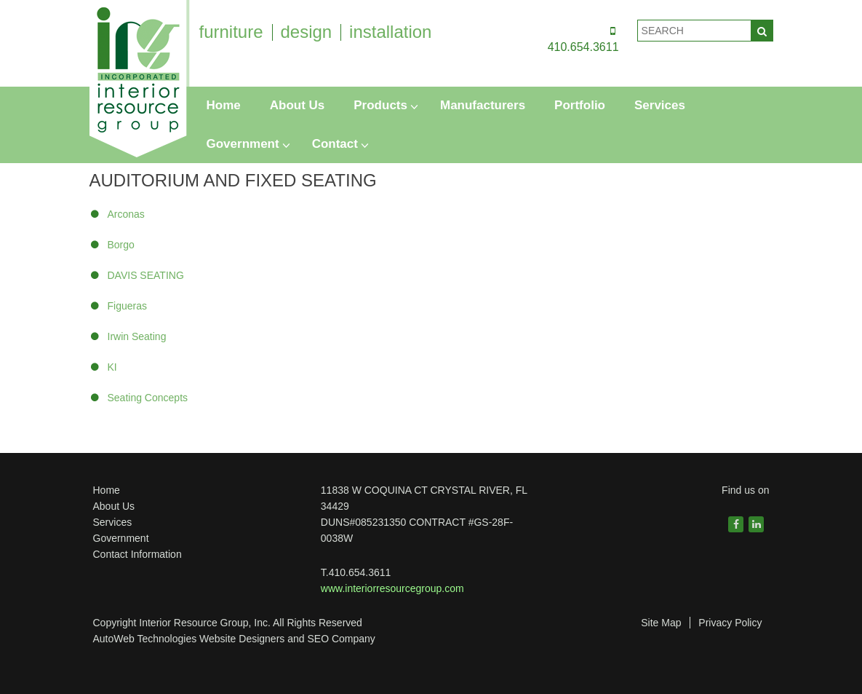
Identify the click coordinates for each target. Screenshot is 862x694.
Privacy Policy (730, 622)
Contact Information (137, 554)
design (306, 32)
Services (112, 522)
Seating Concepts (148, 397)
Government (121, 538)
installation (390, 32)
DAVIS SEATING (146, 275)
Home (106, 490)
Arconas (126, 214)
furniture (231, 32)
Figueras (127, 306)
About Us (114, 506)
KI (112, 367)
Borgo (121, 245)
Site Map (661, 622)
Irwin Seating (137, 336)
